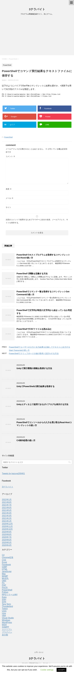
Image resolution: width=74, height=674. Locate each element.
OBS (4, 581)
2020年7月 (7, 538)
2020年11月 (7, 527)
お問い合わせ (38, 652)
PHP (4, 586)
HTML (5, 570)
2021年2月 (7, 519)
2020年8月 (7, 535)
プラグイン (7, 633)
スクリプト (7, 630)
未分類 (5, 636)
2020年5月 (7, 543)
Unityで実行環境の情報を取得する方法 (34, 369)
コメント (10, 157)
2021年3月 (7, 516)
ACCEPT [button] (61, 670)
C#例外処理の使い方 (26, 441)
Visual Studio (8, 619)
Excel (4, 563)
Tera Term (6, 605)
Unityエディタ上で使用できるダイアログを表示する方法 (42, 405)
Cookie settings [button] (47, 670)
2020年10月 (7, 530)
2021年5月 (7, 511)
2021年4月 (7, 514)
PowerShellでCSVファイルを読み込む (34, 330)
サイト (8, 208)
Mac (4, 574)
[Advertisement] (37, 36)
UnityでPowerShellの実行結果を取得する (36, 387)
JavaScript (6, 572)
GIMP (4, 568)
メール (9, 199)
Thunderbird (7, 607)
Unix (4, 614)
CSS (4, 561)
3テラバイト (37, 9)
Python (5, 593)
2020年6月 (7, 540)
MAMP (5, 577)
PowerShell (8, 138)
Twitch (5, 609)
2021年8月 (7, 503)
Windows (6, 621)
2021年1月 (7, 522)
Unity (4, 612)
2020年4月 (7, 546)
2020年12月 (7, 524)
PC (3, 584)
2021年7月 (7, 506)
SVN (4, 602)
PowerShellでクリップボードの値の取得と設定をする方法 (34, 354)
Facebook (6, 565)
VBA (4, 616)
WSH (4, 625)
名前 (9, 190)
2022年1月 (7, 500)
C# (3, 556)
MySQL (5, 579)
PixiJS (5, 588)
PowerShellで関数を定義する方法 (32, 274)
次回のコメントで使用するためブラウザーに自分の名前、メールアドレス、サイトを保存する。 (37, 221)
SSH (4, 600)
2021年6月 (7, 508)
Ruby (4, 598)
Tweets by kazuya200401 (13, 474)
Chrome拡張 (7, 558)
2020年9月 (7, 532)
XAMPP (5, 628)
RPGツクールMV (10, 595)
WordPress (7, 623)
